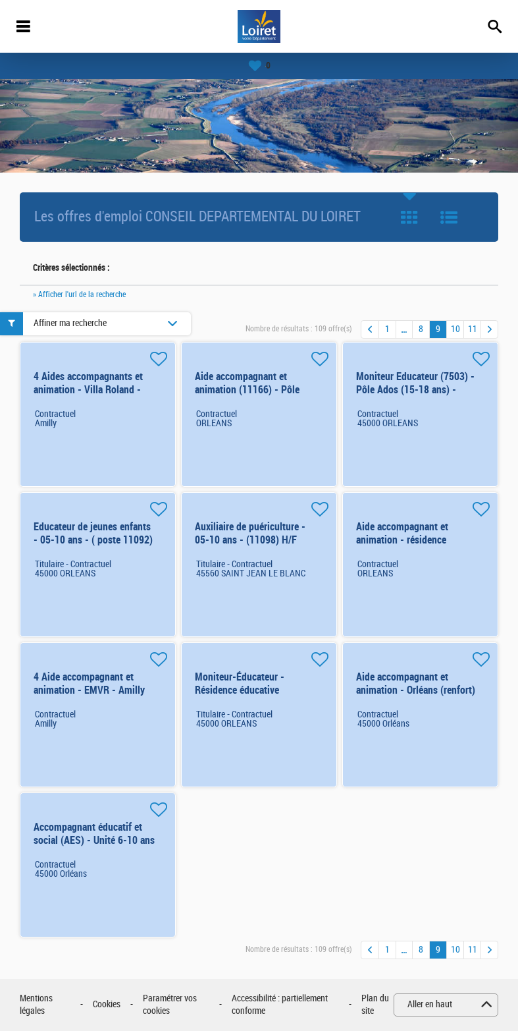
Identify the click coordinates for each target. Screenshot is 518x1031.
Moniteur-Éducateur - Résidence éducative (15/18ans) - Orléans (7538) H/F (253, 697)
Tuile (409, 217)
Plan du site (375, 1005)
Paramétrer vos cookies (170, 1005)
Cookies (106, 1004)
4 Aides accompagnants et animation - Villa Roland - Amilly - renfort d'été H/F (88, 389)
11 (472, 329)
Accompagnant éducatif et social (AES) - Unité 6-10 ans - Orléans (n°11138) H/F (94, 840)
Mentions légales (36, 1005)
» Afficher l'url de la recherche (79, 294)
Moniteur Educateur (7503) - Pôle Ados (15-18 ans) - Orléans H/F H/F (415, 389)
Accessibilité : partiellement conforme (280, 1005)
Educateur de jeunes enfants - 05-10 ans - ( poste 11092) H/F (93, 539)
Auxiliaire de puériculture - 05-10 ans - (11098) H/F (250, 533)
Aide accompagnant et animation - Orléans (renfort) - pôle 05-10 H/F (415, 690)
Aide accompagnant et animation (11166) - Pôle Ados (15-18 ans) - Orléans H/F (251, 396)
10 (455, 329)
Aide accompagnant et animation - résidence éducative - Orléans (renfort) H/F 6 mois (414, 546)
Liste (449, 217)
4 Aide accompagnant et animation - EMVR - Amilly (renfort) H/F (89, 690)
